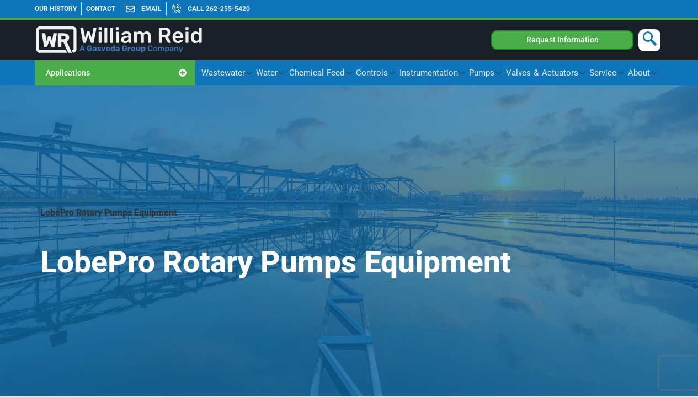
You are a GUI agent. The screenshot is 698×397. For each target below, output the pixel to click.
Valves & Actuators (556, 72)
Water (300, 72)
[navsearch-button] (649, 40)
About (645, 72)
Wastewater (258, 72)
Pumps (500, 72)
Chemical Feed (346, 72)
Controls (396, 72)
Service (612, 72)
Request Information (562, 39)
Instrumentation (449, 72)
